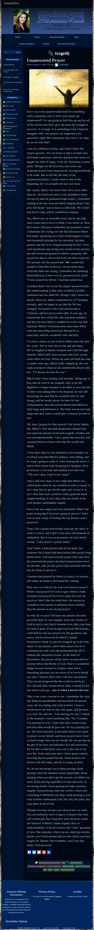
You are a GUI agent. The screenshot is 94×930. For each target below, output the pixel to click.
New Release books (13, 160)
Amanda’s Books (56, 37)
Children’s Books (26, 44)
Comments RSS (53, 928)
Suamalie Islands (12, 173)
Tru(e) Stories (11, 186)
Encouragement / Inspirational (10, 127)
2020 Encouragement (13, 102)
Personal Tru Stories (13, 169)
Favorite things (11, 135)
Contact (45, 44)
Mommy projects (12, 152)
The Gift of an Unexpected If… (12, 83)
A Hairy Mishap (8, 65)
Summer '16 (10, 177)
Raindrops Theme (69, 928)
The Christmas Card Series (11, 182)
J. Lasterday (10, 147)
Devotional (9, 122)
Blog (76, 37)
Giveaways (10, 143)
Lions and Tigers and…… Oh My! (12, 71)
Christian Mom (11, 118)
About (37, 37)
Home (17, 37)
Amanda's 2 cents (12, 114)
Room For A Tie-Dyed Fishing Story (10, 90)
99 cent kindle (11, 110)
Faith (7, 131)
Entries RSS (35, 928)
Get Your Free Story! (67, 44)
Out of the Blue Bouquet (9, 165)
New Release (10, 156)
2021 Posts (10, 106)
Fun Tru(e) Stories (12, 139)
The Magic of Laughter (11, 77)
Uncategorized (11, 190)
